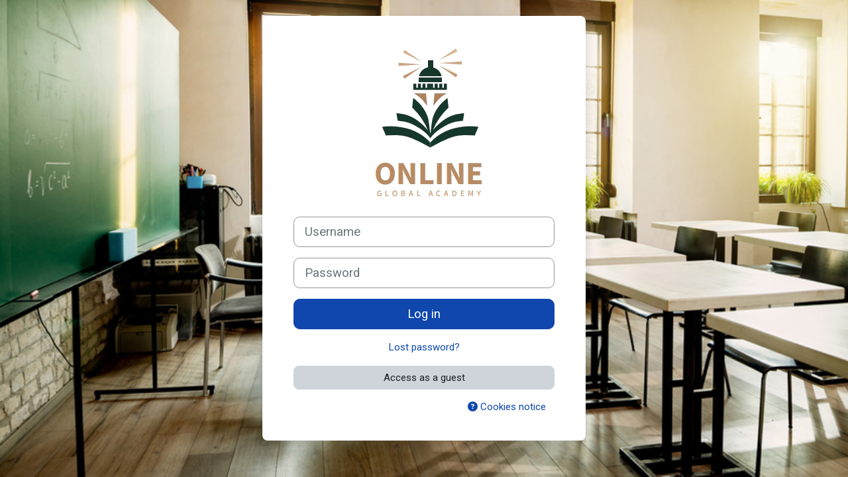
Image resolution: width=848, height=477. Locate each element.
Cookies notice (507, 407)
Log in (424, 314)
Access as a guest (424, 378)
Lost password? (424, 347)
